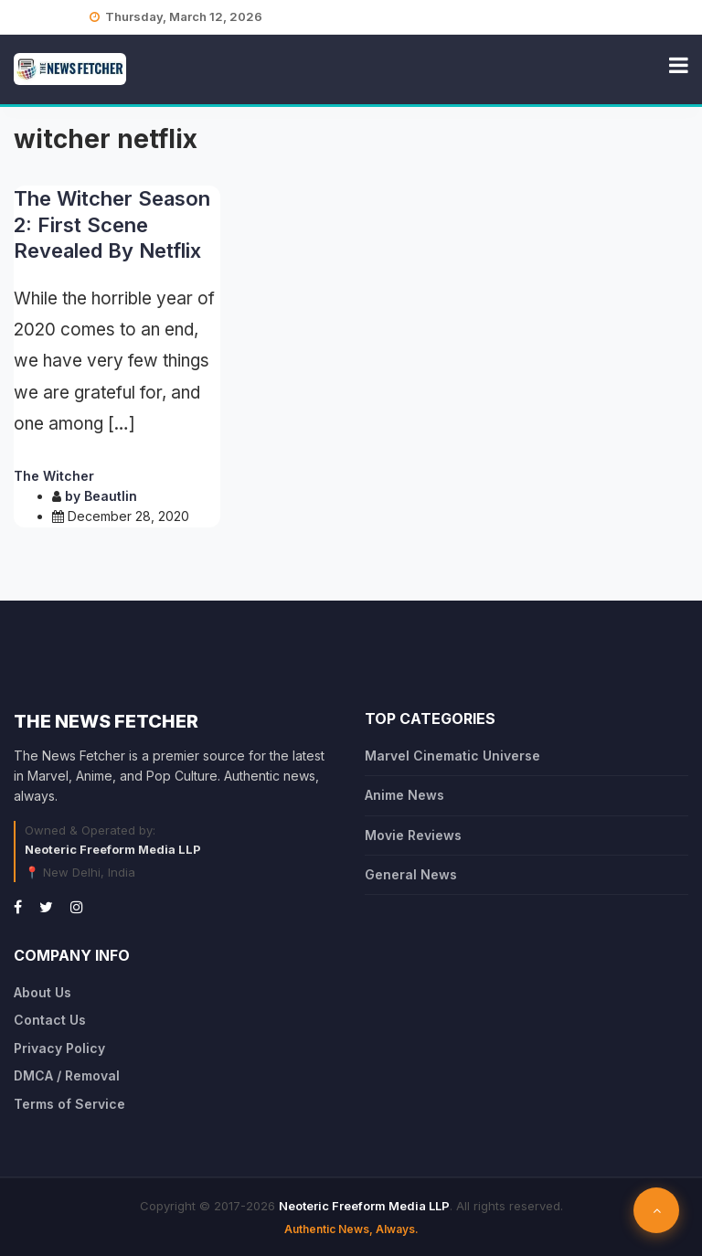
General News (411, 874)
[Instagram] (76, 907)
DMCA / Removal (67, 1075)
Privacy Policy (59, 1048)
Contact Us (50, 1019)
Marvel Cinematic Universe (452, 755)
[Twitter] (46, 907)
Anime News (404, 795)
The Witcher (54, 476)
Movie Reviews (413, 835)
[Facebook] (18, 907)
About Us (42, 992)
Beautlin (110, 496)
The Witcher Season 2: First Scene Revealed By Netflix (112, 224)
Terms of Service (69, 1104)
